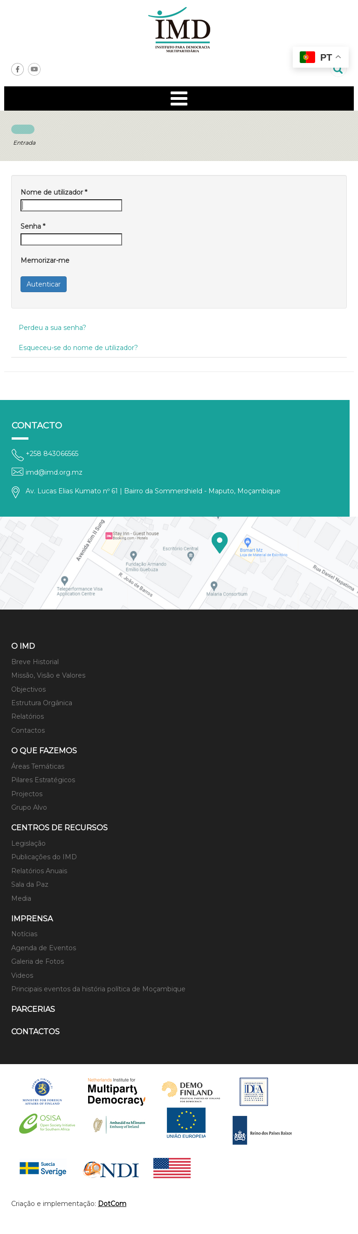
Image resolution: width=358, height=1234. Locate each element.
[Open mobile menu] (179, 98)
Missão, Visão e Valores (48, 675)
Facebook (17, 69)
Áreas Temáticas (37, 766)
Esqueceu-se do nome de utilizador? (78, 348)
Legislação (28, 843)
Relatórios (27, 716)
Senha (33, 226)
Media (21, 898)
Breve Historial (35, 662)
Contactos (28, 730)
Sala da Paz (29, 884)
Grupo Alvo (29, 807)
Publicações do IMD (44, 857)
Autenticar (44, 284)
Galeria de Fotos (37, 961)
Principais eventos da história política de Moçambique (98, 989)
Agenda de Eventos (43, 948)
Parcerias (33, 1009)
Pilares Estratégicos (43, 780)
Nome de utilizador (54, 192)
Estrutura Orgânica (41, 703)
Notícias (24, 934)
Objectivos (28, 689)
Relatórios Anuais (39, 871)
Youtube (34, 69)
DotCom (112, 1203)
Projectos (26, 794)
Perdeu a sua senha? (52, 327)
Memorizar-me (45, 260)
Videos (22, 975)
